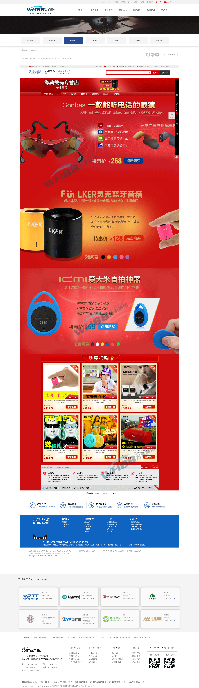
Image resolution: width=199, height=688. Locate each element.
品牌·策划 (137, 10)
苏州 (110, 2)
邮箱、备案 (136, 656)
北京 (135, 2)
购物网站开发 (74, 659)
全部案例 (30, 40)
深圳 (142, 2)
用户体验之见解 (58, 637)
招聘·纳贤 (151, 10)
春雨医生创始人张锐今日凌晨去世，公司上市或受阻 (86, 637)
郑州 (129, 2)
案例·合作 (109, 10)
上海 (104, 2)
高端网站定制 (74, 648)
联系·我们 (165, 10)
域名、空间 (136, 653)
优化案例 (159, 40)
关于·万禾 (123, 10)
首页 (80, 10)
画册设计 (115, 656)
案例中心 (32, 51)
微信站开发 (93, 656)
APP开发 (92, 662)
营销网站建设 (74, 656)
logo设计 (115, 653)
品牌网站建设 (74, 653)
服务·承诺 (94, 10)
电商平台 (73, 40)
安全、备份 (136, 662)
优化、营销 (136, 659)
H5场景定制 (93, 659)
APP (116, 40)
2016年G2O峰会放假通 (142, 637)
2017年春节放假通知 (41, 637)
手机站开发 (93, 653)
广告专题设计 (117, 662)
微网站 (138, 40)
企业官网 (52, 40)
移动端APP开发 (95, 648)
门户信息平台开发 (76, 662)
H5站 (95, 40)
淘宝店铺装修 (117, 659)
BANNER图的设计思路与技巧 (119, 637)
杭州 (123, 2)
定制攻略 (25, 637)
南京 (116, 2)
